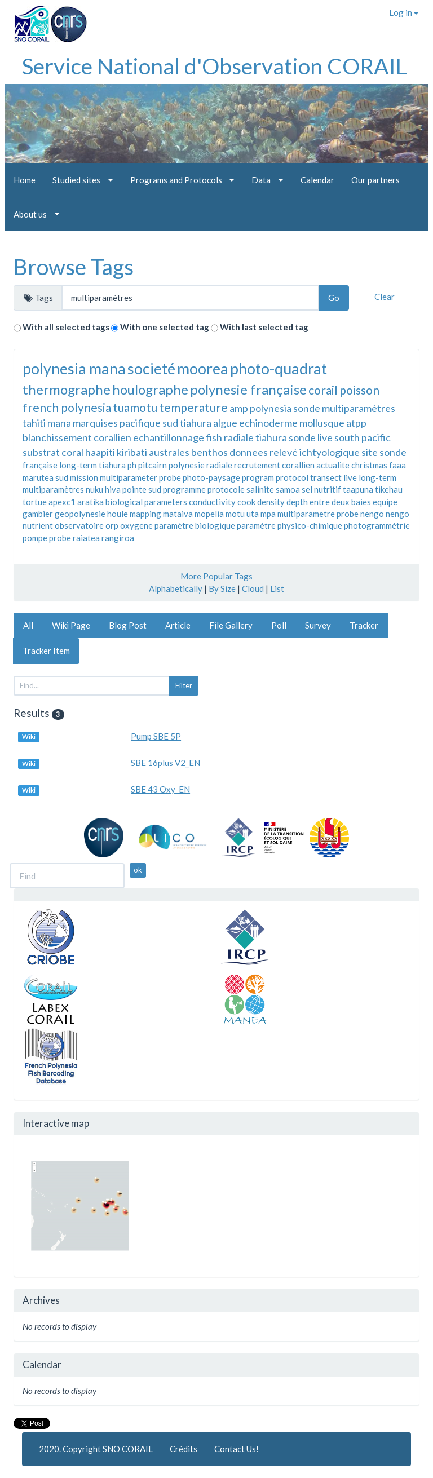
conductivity (212, 502)
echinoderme (268, 423)
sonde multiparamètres (344, 408)
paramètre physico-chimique (289, 525)
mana (59, 423)
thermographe (67, 389)
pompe (35, 538)
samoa (288, 489)
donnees (248, 452)
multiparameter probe (140, 477)
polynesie (187, 465)
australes (169, 452)
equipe (385, 502)
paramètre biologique (194, 525)
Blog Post (128, 625)
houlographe (150, 389)
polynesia (270, 408)
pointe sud (141, 489)
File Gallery (231, 625)
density (271, 502)
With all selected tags (66, 327)
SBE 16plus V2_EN (165, 763)
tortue (35, 502)
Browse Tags (74, 267)
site (369, 452)
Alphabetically (175, 588)
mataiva (178, 513)
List (277, 588)
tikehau (389, 489)
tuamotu (135, 407)
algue (225, 423)
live (350, 477)
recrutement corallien (274, 465)
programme (184, 489)
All (28, 625)
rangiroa (117, 538)
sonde (393, 452)
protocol (292, 477)
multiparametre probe (318, 513)
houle (117, 513)
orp (111, 525)
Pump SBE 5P (156, 736)
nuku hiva (103, 489)
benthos (209, 452)
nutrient (38, 525)
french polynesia (67, 407)
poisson (359, 390)
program (258, 477)
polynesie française (248, 389)
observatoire (79, 525)
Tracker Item (46, 650)
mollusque (321, 423)
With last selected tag (264, 327)
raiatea (86, 538)
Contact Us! (236, 1449)
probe (60, 538)
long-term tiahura (92, 465)
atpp (356, 423)
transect (326, 477)
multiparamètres (53, 489)
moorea (202, 368)
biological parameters (146, 502)
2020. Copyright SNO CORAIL (96, 1449)
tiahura (195, 423)
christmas (369, 465)
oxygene (136, 525)
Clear (384, 296)
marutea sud (45, 477)
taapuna (358, 489)
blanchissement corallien (77, 437)
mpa (268, 513)
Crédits (183, 1449)
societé (151, 368)
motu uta (242, 513)
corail (323, 390)
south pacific (362, 437)
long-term (377, 477)
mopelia (209, 513)
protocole (226, 489)
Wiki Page (71, 625)
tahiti (34, 423)
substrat (41, 452)
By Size (222, 588)
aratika (90, 502)
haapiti (100, 452)
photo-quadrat (278, 368)
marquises (95, 423)
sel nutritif (321, 489)
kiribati (132, 452)
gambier (38, 513)
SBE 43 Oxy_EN (160, 789)
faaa (397, 465)
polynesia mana (74, 368)
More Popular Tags (216, 576)
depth (297, 502)
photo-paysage (211, 477)
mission (84, 477)
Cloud (253, 588)
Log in (403, 12)
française (40, 465)
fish (214, 437)
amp (238, 408)
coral (72, 452)
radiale (219, 465)
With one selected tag (164, 327)
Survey (318, 625)
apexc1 (62, 502)
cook (246, 502)
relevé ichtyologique (314, 452)
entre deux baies (340, 502)
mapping (145, 513)
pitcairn (152, 465)
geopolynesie (80, 513)
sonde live (311, 437)
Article (178, 625)
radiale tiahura (255, 437)
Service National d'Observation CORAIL (214, 66)
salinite (260, 489)
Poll (278, 625)
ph (131, 465)
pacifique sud (149, 423)
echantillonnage (168, 437)
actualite (333, 465)
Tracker (364, 625)
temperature (193, 407)
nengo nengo (384, 513)
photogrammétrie (377, 525)
